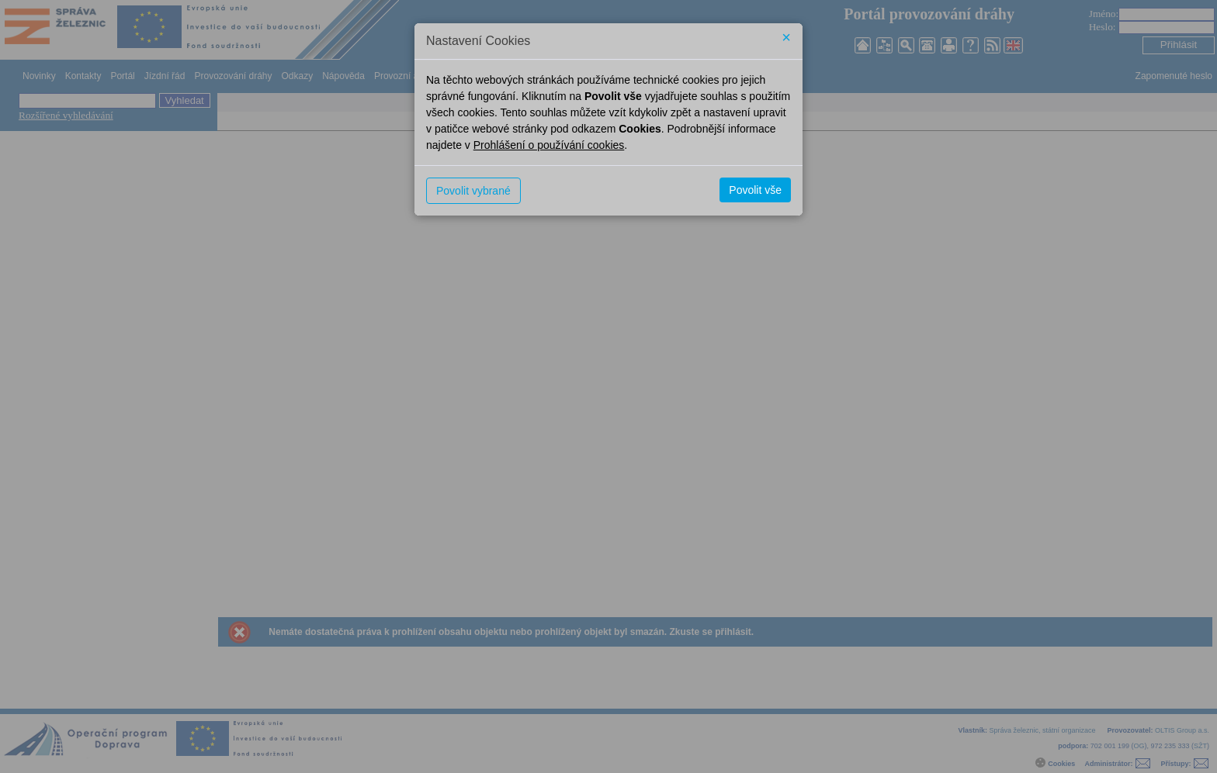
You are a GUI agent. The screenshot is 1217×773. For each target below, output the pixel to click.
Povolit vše (755, 190)
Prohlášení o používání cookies (549, 145)
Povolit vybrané (473, 191)
